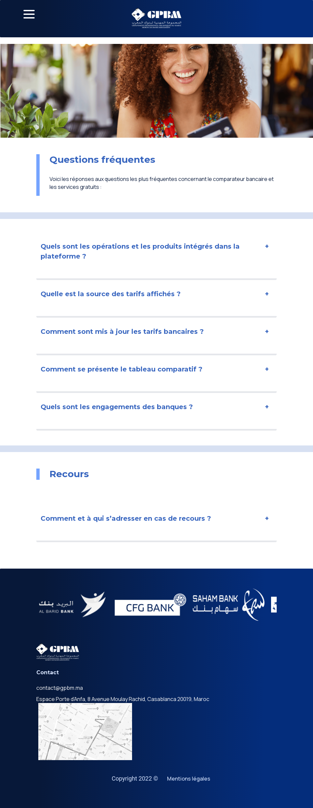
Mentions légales (188, 778)
